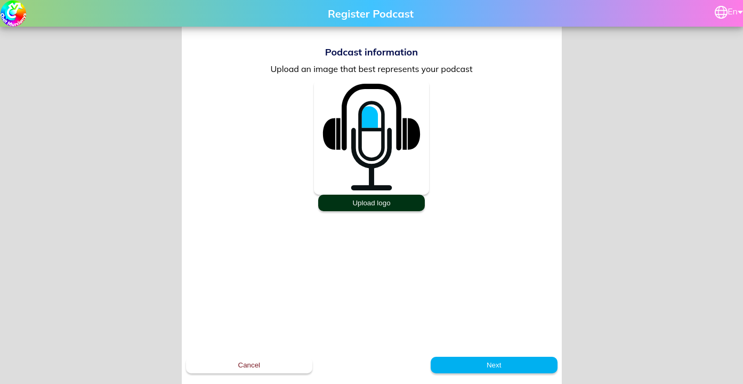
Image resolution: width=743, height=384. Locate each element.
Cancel (249, 365)
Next (494, 365)
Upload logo (371, 203)
